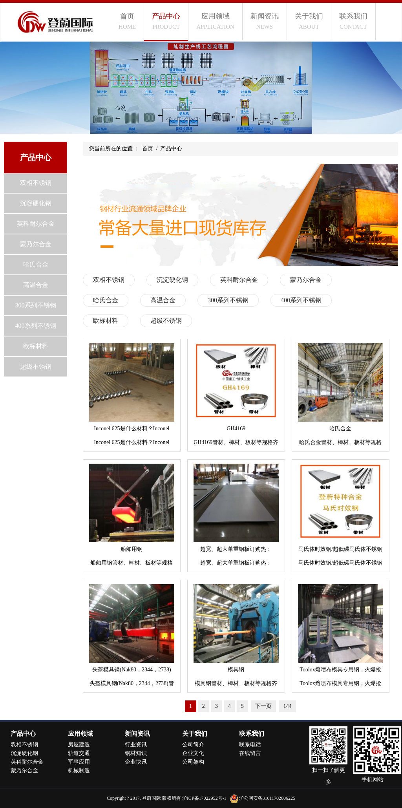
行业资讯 (136, 745)
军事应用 (79, 762)
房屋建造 (79, 745)
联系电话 (250, 745)
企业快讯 (136, 762)
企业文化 (193, 753)
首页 (127, 21)
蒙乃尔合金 (35, 244)
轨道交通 (79, 753)
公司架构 (193, 762)
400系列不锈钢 (35, 325)
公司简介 (193, 745)
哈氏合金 (35, 264)
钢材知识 (136, 753)
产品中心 (166, 21)
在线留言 (250, 753)
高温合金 (35, 285)
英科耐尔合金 (36, 223)
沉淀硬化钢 (35, 203)
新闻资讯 (264, 21)
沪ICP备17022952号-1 (204, 798)
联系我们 (353, 21)
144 (287, 706)
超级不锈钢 (35, 366)
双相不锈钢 (35, 182)
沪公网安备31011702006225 (267, 798)
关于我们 (309, 21)
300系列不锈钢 (35, 305)
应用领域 (215, 21)
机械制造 (79, 770)
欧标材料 (35, 346)
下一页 (263, 706)
